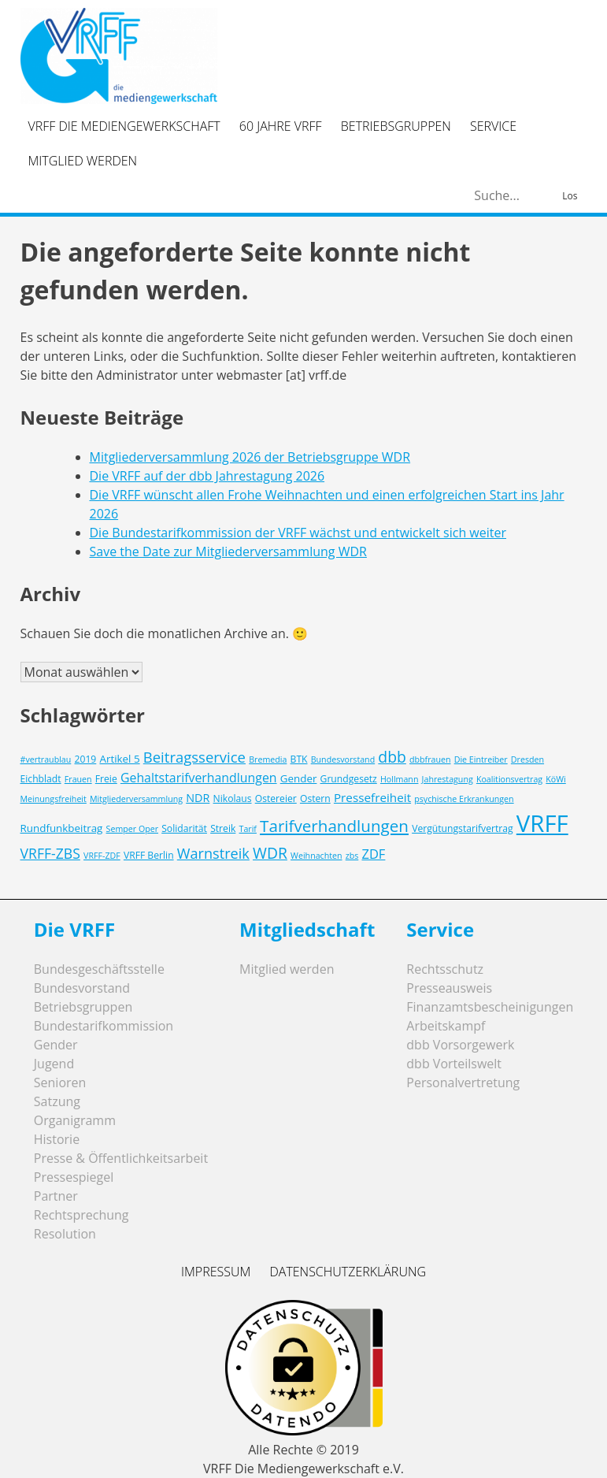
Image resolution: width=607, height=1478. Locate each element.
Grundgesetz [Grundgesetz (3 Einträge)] (348, 778)
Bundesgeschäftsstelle (99, 969)
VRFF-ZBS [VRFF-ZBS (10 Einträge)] (50, 853)
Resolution (65, 1233)
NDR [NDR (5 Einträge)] (197, 797)
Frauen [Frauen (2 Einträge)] (78, 779)
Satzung (57, 1101)
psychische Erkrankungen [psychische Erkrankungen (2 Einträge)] (463, 798)
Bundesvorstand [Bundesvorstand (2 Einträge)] (343, 759)
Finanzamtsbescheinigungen (489, 1007)
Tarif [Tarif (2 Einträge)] (248, 828)
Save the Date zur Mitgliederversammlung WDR (228, 551)
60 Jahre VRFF (280, 126)
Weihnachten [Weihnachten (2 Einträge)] (316, 855)
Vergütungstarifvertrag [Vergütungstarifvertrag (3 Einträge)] (462, 828)
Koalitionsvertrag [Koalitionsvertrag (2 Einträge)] (509, 779)
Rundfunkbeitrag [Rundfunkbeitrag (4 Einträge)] (61, 828)
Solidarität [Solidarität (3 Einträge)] (184, 828)
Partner (56, 1196)
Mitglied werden (83, 160)
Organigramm (75, 1120)
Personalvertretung (463, 1082)
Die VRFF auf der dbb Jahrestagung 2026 (207, 476)
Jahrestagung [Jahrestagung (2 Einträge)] (447, 779)
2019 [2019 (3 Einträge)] (85, 759)
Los (569, 195)
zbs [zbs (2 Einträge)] (352, 855)
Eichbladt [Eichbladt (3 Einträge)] (40, 778)
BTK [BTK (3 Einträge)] (299, 759)
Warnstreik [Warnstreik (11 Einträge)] (213, 853)
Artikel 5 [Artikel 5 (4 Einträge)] (119, 759)
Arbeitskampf (445, 1025)
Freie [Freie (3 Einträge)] (106, 778)
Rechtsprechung (81, 1215)
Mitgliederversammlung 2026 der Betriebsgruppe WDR (250, 457)
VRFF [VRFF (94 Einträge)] (542, 823)
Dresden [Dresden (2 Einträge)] (527, 759)
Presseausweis (449, 988)
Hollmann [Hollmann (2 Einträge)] (399, 779)
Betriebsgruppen (396, 126)
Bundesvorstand (82, 988)
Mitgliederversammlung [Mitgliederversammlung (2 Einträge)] (136, 798)
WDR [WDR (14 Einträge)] (270, 852)
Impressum (215, 1271)
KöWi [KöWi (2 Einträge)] (555, 779)
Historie (57, 1139)
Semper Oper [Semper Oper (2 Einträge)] (132, 828)
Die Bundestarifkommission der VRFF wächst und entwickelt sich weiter (298, 532)
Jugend (54, 1063)
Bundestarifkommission (103, 1025)
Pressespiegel (74, 1177)
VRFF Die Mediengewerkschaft (124, 126)
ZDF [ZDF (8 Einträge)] (373, 854)
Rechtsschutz (444, 969)
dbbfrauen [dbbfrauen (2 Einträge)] (429, 759)
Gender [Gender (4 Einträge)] (298, 778)
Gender (56, 1044)
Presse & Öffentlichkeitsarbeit (121, 1158)
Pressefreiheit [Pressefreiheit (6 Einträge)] (372, 797)
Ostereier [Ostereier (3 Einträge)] (276, 798)
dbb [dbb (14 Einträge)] (392, 756)
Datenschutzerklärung (347, 1271)
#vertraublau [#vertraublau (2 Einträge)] (46, 759)
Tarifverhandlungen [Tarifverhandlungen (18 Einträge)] (334, 826)
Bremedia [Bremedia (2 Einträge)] (268, 759)
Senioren (60, 1082)
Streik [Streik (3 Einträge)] (222, 828)
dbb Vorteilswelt (454, 1063)
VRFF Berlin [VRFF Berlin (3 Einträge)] (149, 855)
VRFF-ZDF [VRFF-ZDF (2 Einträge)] (101, 855)
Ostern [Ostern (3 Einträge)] (315, 798)
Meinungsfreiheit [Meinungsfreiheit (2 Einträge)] (53, 798)
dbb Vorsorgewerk (460, 1044)
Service (493, 126)
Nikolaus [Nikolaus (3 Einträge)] (232, 798)
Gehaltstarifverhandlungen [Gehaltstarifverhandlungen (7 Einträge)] (198, 777)
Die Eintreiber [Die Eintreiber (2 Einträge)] (481, 759)
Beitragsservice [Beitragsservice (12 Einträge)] (194, 757)
